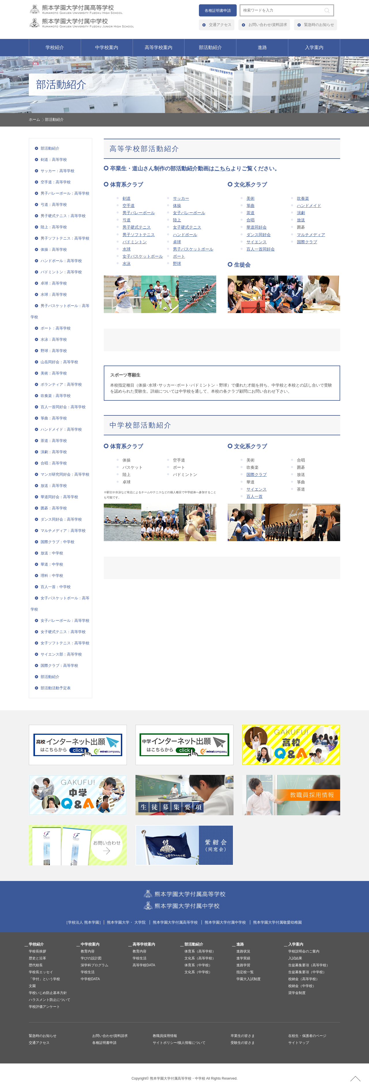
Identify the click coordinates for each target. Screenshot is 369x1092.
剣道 (127, 198)
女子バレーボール (189, 212)
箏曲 (250, 205)
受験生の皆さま (243, 1043)
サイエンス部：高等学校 (61, 654)
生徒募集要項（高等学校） (309, 965)
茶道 (250, 212)
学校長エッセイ (41, 972)
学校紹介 (55, 47)
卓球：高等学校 (54, 283)
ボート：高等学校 (56, 328)
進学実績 (243, 958)
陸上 (177, 220)
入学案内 (314, 47)
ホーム (34, 119)
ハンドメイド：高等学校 (61, 429)
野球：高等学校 (54, 351)
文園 (32, 986)
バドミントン (135, 242)
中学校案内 (106, 47)
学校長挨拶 (37, 951)
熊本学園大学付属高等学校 (175, 922)
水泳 (127, 263)
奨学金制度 (297, 993)
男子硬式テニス (137, 227)
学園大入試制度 (248, 979)
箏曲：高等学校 (54, 418)
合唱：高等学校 (54, 463)
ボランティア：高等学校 (61, 384)
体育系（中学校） (198, 965)
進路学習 (243, 965)
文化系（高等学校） (200, 958)
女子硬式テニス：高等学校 (63, 632)
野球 (177, 263)
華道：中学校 (52, 564)
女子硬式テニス (187, 227)
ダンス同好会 (258, 234)
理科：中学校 (52, 575)
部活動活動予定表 (56, 688)
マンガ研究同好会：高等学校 (65, 474)
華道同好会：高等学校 (59, 497)
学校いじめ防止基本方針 (48, 993)
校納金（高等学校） (303, 979)
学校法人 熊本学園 (83, 922)
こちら (222, 168)
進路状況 (243, 951)
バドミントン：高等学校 (61, 272)
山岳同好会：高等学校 (59, 362)
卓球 (177, 242)
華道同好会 (256, 227)
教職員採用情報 (165, 1036)
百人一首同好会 (260, 249)
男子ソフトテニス (139, 234)
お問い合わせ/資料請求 (267, 24)
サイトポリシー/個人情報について (179, 1043)
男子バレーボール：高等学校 (65, 193)
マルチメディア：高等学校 (63, 530)
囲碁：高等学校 (54, 508)
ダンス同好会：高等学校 (61, 519)
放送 (301, 220)
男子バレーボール (139, 212)
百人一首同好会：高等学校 (63, 407)
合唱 (250, 220)
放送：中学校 (52, 553)
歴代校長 (36, 965)
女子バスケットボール (143, 256)
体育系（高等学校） (200, 951)
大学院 (140, 922)
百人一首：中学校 (56, 587)
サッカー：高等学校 (57, 171)
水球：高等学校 (54, 294)
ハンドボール (185, 234)
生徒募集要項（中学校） (307, 972)
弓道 (127, 220)
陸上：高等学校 (54, 227)
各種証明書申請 (218, 10)
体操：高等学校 (54, 249)
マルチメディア (311, 234)
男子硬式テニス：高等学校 (63, 216)
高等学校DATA (144, 965)
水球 (127, 249)
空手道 (129, 205)
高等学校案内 (158, 47)
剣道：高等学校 (54, 159)
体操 (177, 205)
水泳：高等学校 (54, 339)
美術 (250, 198)
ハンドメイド (309, 205)
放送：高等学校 (54, 485)
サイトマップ (298, 1043)
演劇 (301, 212)
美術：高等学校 (54, 373)
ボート (179, 256)
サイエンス (256, 242)
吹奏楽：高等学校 (56, 396)
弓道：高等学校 (54, 204)
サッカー (181, 198)
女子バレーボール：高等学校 (65, 620)
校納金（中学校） (302, 986)
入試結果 (295, 958)
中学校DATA (90, 979)
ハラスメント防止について (49, 1000)
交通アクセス (220, 24)
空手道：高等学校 (56, 182)
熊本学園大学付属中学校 (225, 922)
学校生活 (88, 972)
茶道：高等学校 (54, 440)
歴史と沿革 (37, 958)
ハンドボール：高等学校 (61, 261)
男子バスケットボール (193, 249)
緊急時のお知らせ (319, 24)
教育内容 (88, 951)
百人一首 (254, 496)
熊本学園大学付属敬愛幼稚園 (277, 922)
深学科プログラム (94, 965)
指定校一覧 (245, 972)
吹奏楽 (303, 198)
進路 (262, 47)
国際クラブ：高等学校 (59, 665)
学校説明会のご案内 (303, 951)
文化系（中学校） (198, 972)
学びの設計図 (91, 958)
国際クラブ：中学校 (57, 542)
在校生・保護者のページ (307, 1036)
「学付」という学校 (44, 979)
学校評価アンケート (44, 1007)
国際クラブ (307, 242)
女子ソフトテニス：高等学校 (65, 643)
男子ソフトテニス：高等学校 (65, 238)
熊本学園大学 (118, 922)
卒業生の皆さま (243, 1036)
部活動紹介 (210, 47)
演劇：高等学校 (54, 452)
